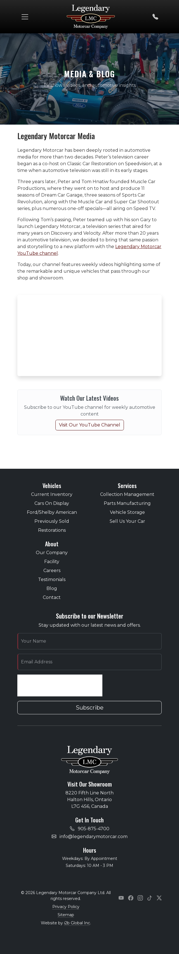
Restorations (52, 530)
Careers (51, 570)
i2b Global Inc (77, 922)
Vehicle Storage (127, 512)
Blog (51, 588)
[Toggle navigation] (24, 16)
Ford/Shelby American (52, 512)
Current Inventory (51, 494)
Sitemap (66, 914)
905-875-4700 (93, 828)
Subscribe (89, 707)
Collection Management (127, 494)
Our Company (52, 552)
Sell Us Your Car (127, 521)
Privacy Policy (65, 906)
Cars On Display (51, 503)
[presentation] (59, 685)
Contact (52, 597)
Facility (51, 561)
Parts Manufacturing (127, 503)
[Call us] (155, 16)
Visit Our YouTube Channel (89, 425)
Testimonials (51, 579)
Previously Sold (51, 521)
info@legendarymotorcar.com (94, 836)
